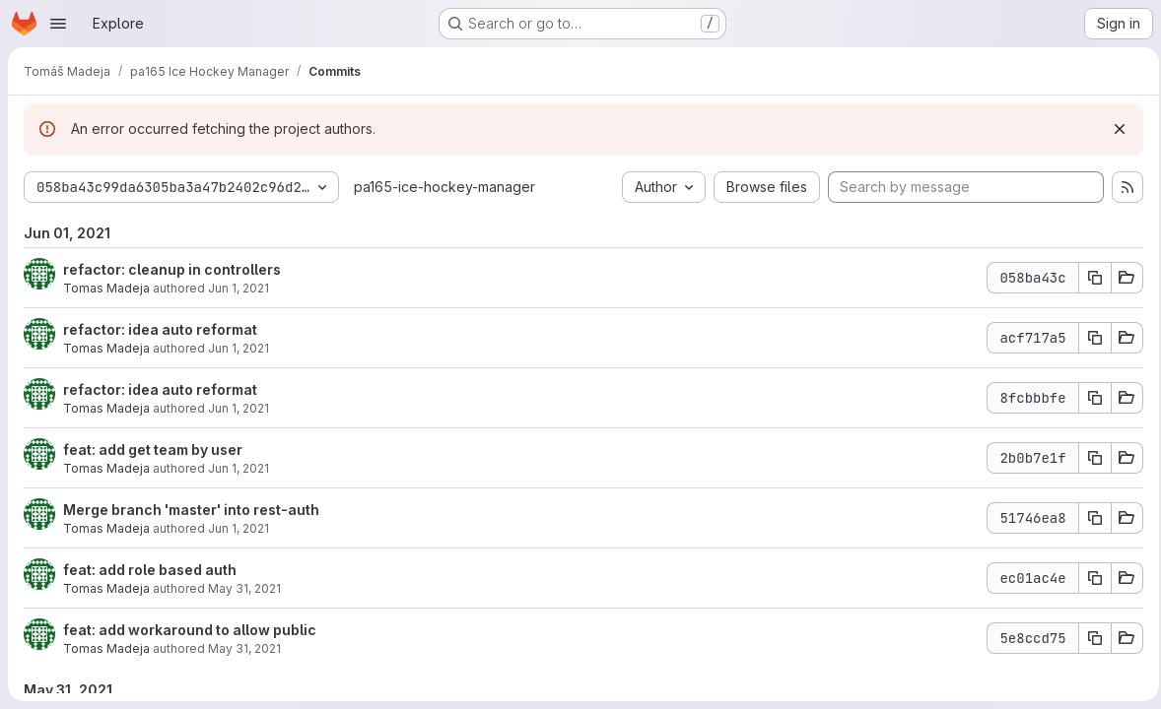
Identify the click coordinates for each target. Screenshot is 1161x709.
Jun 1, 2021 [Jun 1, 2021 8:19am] (238, 408)
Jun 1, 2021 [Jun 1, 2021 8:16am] (238, 468)
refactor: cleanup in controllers (172, 269)
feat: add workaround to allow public (189, 629)
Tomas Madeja (106, 288)
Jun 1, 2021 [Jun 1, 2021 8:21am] (238, 288)
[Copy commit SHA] (1089, 277)
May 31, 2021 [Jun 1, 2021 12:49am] (244, 648)
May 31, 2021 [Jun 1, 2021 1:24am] (244, 588)
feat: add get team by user (152, 449)
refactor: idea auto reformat (160, 329)
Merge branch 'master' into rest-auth (191, 509)
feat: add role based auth (150, 569)
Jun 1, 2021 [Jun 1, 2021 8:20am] (238, 348)
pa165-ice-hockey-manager (444, 186)
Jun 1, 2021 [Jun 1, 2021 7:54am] (238, 528)
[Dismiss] (1114, 129)
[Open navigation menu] (58, 23)
